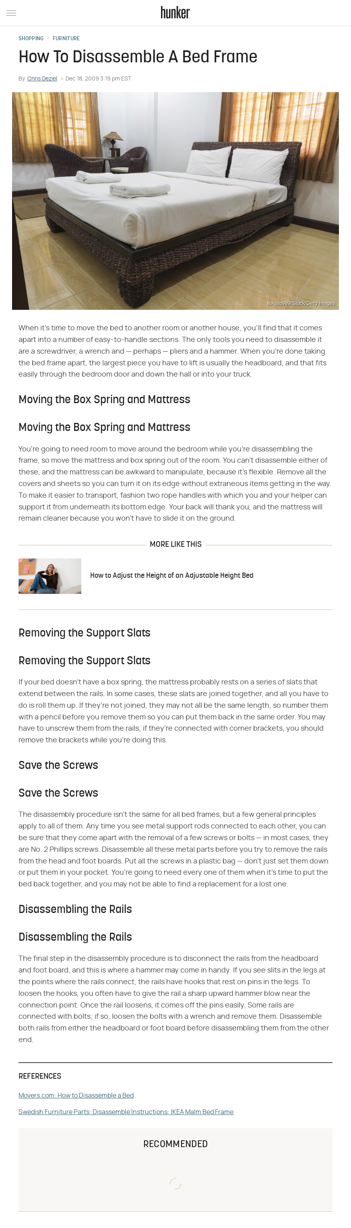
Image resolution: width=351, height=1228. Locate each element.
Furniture (66, 39)
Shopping (31, 39)
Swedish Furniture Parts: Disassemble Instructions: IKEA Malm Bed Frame (126, 1112)
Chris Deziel (42, 79)
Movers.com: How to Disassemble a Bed (76, 1095)
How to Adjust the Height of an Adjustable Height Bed (172, 576)
